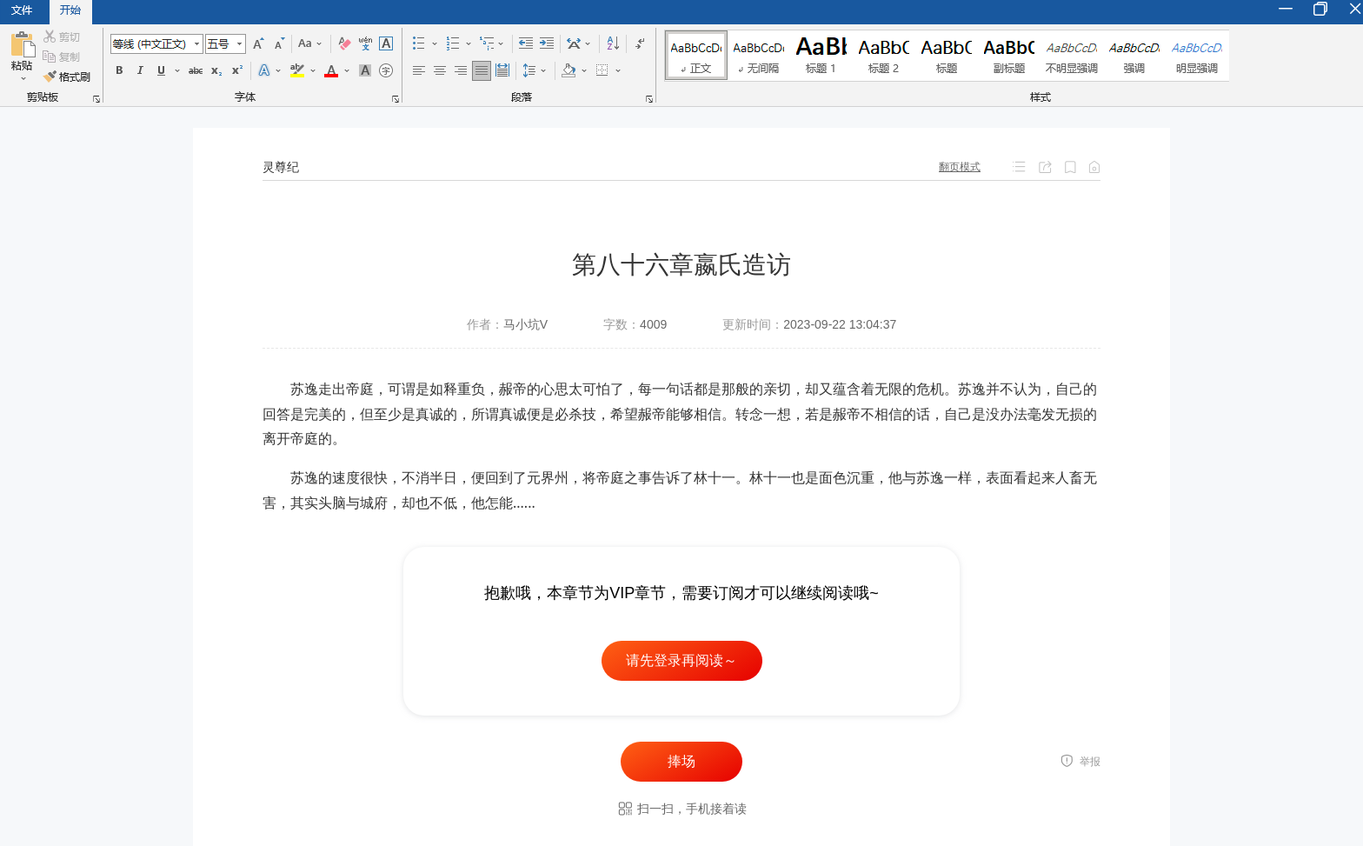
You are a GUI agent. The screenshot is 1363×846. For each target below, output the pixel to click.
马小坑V (525, 324)
